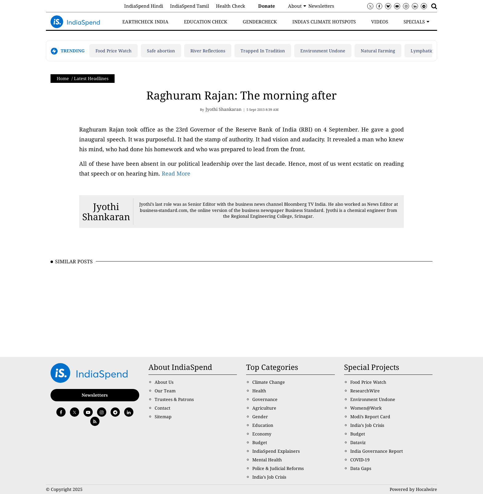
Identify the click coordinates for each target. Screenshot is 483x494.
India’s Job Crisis (269, 477)
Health (259, 391)
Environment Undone (322, 51)
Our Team (165, 391)
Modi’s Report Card (370, 416)
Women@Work (366, 408)
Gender (260, 416)
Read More (176, 173)
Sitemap (163, 416)
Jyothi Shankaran (106, 211)
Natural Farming (378, 51)
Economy (261, 434)
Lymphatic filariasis (431, 51)
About (295, 6)
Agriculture (264, 408)
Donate (266, 6)
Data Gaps (360, 468)
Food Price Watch (113, 51)
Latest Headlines (91, 78)
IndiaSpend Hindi (143, 6)
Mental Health (267, 460)
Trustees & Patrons (174, 399)
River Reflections (207, 51)
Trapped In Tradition (263, 51)
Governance (265, 399)
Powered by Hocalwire (413, 489)
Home (63, 78)
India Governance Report (376, 451)
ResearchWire (365, 391)
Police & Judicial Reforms (278, 468)
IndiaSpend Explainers (276, 451)
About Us (164, 382)
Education (262, 425)
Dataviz (358, 442)
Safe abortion (161, 51)
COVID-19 (360, 460)
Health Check (230, 6)
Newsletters (321, 6)
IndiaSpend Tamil (189, 6)
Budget (259, 442)
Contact (162, 408)
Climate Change (268, 382)
